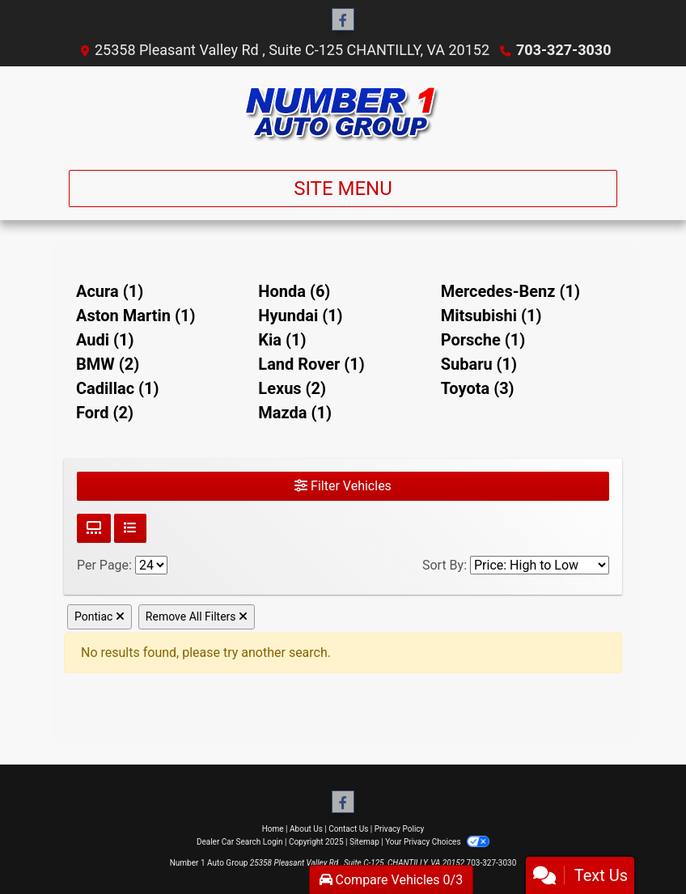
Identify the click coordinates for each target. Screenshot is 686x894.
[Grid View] (94, 528)
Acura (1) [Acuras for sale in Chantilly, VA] (109, 291)
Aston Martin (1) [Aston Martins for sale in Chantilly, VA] (135, 315)
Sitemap (364, 841)
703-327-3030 (563, 49)
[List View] (130, 528)
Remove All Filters (197, 616)
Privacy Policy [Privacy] (400, 828)
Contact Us (348, 828)
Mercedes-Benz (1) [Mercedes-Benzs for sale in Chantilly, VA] (510, 291)
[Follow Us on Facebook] (343, 20)
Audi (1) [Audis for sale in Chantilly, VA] (105, 340)
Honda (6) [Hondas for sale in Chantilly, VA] (294, 291)
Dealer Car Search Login (240, 841)
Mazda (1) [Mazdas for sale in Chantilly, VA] (295, 412)
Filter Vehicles (343, 486)
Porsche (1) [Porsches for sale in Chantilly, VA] (483, 340)
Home (273, 828)
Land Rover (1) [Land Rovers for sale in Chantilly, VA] (311, 364)
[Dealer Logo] (343, 111)
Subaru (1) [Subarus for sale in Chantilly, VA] (479, 364)
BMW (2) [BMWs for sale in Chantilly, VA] (107, 364)
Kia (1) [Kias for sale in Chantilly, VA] (282, 340)
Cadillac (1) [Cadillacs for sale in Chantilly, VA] (117, 388)
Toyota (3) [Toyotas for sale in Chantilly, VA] (477, 388)
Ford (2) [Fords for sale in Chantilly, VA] (104, 412)
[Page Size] (151, 565)
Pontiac (99, 616)
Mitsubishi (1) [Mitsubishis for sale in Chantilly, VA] (491, 315)
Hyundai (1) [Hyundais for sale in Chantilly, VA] (300, 315)
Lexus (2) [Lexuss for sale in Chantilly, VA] (292, 388)
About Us (306, 828)
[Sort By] (539, 565)
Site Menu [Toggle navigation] (343, 188)
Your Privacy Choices (437, 841)
